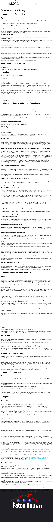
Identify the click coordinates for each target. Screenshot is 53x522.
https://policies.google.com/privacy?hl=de (11, 418)
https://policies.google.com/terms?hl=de (42, 485)
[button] (36, 4)
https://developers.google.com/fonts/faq (28, 416)
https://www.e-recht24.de (8, 495)
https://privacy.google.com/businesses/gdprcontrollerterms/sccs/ (36, 449)
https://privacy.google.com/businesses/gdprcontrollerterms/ (12, 449)
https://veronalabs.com (10, 380)
